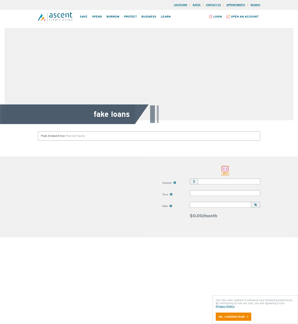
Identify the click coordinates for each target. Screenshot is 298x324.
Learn (166, 16)
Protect (130, 16)
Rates (197, 4)
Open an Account (244, 16)
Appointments (235, 4)
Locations (180, 4)
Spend (97, 16)
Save (83, 16)
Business (148, 16)
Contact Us (213, 4)
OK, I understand (233, 316)
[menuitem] (83, 16)
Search (255, 4)
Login (217, 16)
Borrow (112, 16)
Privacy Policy (225, 306)
